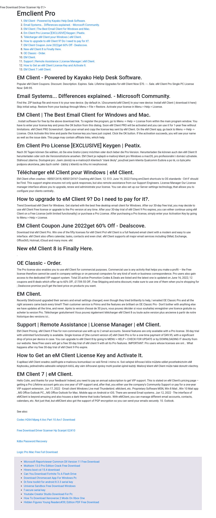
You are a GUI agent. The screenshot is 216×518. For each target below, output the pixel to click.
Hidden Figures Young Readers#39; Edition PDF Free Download (61, 502)
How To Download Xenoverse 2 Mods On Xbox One (54, 498)
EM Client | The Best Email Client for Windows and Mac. (57, 29)
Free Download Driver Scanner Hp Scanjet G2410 (46, 430)
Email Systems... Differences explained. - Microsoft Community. (62, 24)
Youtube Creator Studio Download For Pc (48, 494)
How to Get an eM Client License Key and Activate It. (55, 65)
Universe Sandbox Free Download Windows (50, 486)
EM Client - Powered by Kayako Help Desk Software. (55, 20)
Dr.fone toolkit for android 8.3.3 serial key (48, 482)
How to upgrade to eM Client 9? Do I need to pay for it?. (56, 41)
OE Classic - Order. (35, 53)
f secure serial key (34, 490)
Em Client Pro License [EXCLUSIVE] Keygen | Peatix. (54, 33)
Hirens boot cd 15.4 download (42, 469)
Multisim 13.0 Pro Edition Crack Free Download (52, 465)
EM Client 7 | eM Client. (37, 69)
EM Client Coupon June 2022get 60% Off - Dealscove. (55, 45)
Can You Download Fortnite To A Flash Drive (50, 473)
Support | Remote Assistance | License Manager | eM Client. (59, 61)
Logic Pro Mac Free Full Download (37, 452)
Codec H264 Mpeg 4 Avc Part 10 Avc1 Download (46, 419)
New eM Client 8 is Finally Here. (42, 49)
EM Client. (30, 57)
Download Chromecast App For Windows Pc (50, 478)
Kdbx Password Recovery (32, 441)
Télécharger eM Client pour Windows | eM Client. (53, 37)
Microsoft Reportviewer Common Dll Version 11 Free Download (61, 461)
